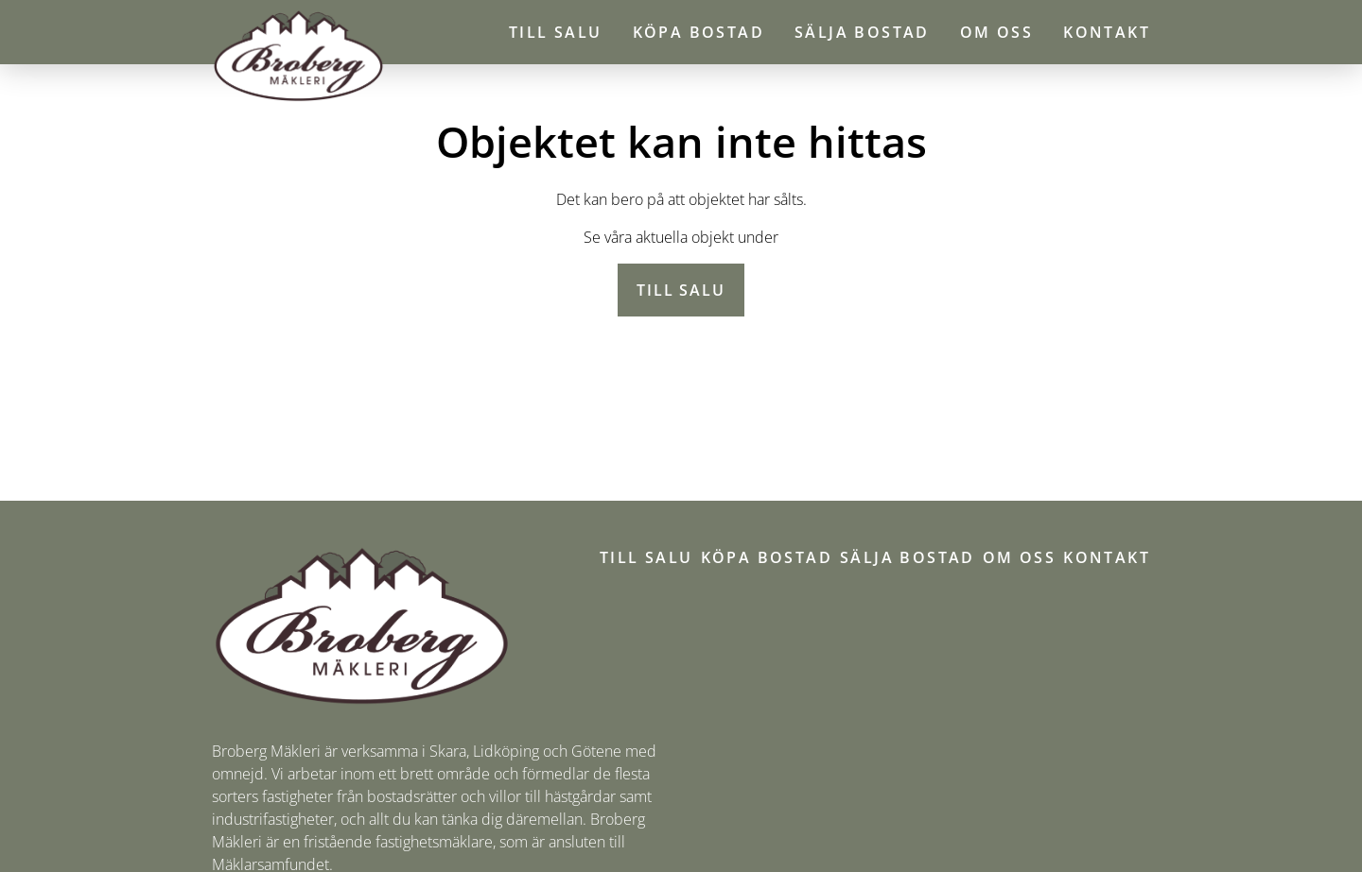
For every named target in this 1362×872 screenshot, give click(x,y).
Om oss (996, 32)
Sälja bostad (862, 32)
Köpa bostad (698, 32)
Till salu (555, 32)
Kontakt (1106, 32)
